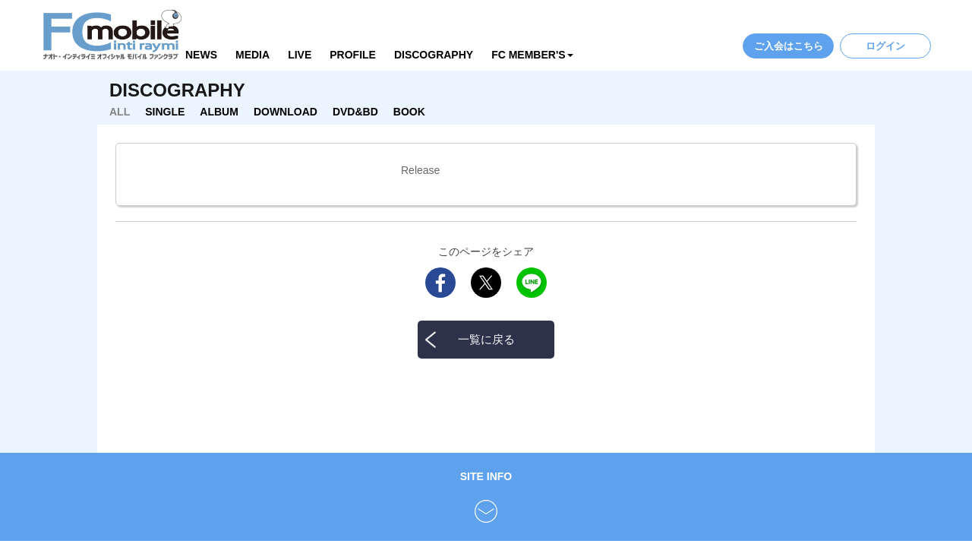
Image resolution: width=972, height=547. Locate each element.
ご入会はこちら (788, 46)
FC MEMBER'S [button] (532, 55)
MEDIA (252, 55)
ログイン (885, 46)
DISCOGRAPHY (433, 55)
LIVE (299, 55)
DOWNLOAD (285, 112)
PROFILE (353, 55)
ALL (119, 112)
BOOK (409, 112)
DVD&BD (355, 112)
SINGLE (165, 112)
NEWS (201, 55)
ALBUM (219, 112)
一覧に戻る (486, 339)
